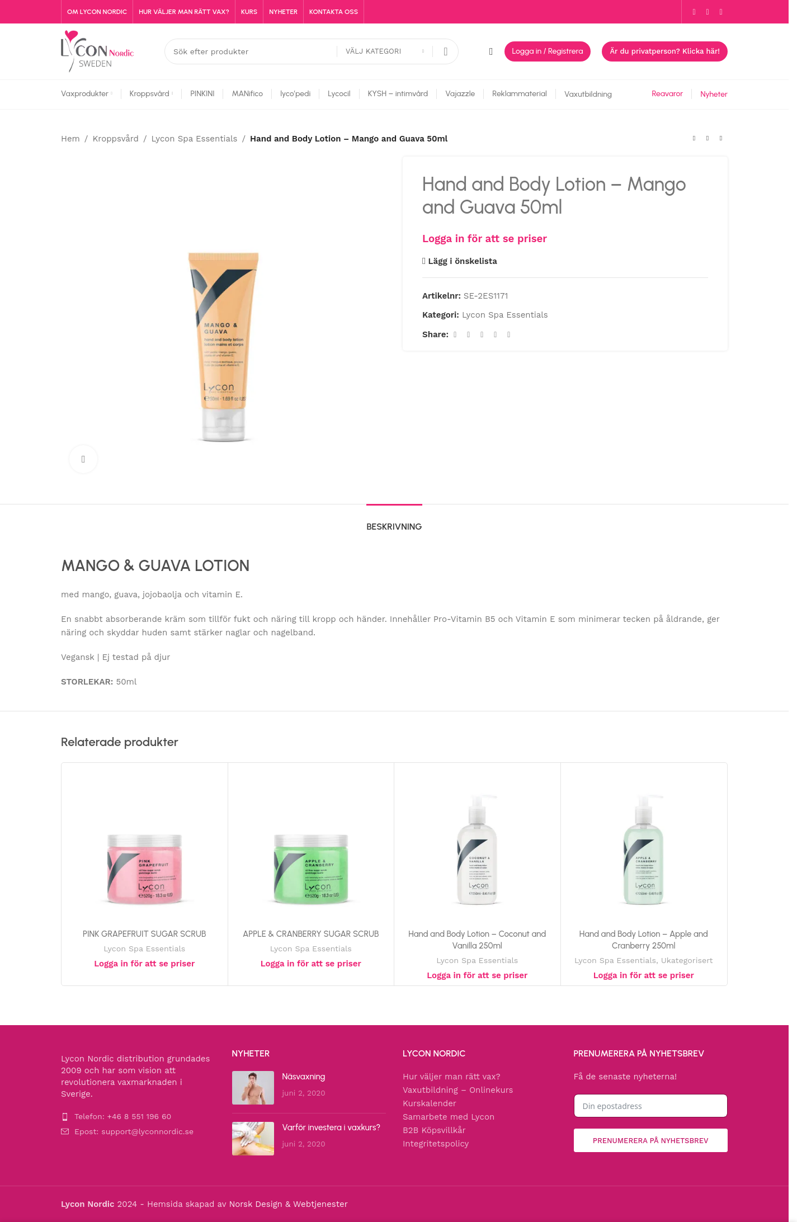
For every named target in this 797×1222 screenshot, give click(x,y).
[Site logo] (97, 51)
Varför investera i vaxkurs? (331, 1127)
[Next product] (721, 138)
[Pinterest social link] (482, 334)
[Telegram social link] (509, 334)
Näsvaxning (304, 1077)
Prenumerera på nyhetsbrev (651, 1140)
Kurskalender (429, 1103)
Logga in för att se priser (484, 239)
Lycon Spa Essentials (195, 139)
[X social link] (468, 334)
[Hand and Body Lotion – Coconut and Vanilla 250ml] (477, 845)
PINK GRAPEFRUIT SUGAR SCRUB (144, 934)
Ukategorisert (687, 960)
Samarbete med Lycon (448, 1117)
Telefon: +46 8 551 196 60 (122, 1116)
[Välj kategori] (385, 52)
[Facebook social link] (694, 12)
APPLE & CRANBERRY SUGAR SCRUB (311, 934)
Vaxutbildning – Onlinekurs (458, 1090)
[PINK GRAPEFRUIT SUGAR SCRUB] (144, 845)
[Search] (311, 51)
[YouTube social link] (721, 12)
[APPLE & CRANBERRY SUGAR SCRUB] (311, 845)
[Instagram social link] (707, 12)
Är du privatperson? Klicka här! (665, 51)
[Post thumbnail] (253, 1088)
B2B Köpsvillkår (434, 1130)
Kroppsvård (115, 139)
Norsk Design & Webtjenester (288, 1204)
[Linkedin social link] (495, 334)
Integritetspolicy (436, 1144)
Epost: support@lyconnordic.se (134, 1131)
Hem (70, 139)
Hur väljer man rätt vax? (452, 1077)
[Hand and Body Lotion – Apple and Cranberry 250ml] (644, 845)
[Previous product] (694, 138)
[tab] (394, 521)
